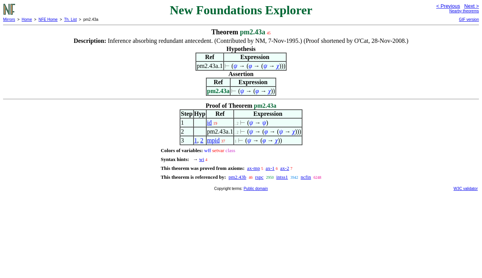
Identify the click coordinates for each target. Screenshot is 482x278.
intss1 (282, 177)
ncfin (306, 177)
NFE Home (48, 19)
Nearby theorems (464, 11)
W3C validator (465, 188)
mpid (213, 140)
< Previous (448, 6)
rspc (259, 177)
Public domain (256, 188)
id (209, 122)
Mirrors (9, 19)
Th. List (70, 19)
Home (27, 19)
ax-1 (270, 168)
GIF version (469, 19)
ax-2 (284, 168)
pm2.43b (237, 177)
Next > (471, 6)
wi (201, 159)
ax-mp (253, 168)
